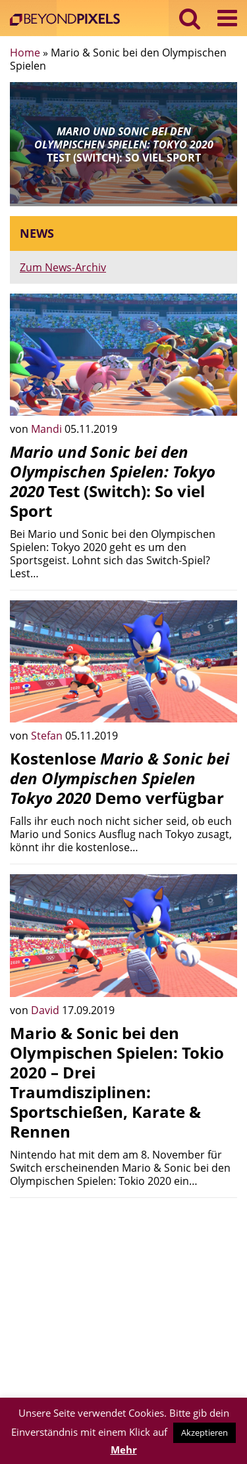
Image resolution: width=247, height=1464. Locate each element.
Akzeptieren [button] (204, 1432)
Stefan (48, 735)
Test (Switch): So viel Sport (112, 481)
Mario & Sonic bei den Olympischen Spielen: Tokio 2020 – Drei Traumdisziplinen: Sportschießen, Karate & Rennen (117, 1082)
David (46, 1010)
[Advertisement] (123, 1300)
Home (25, 52)
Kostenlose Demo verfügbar (119, 778)
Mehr (124, 1449)
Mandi (48, 429)
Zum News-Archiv (63, 267)
